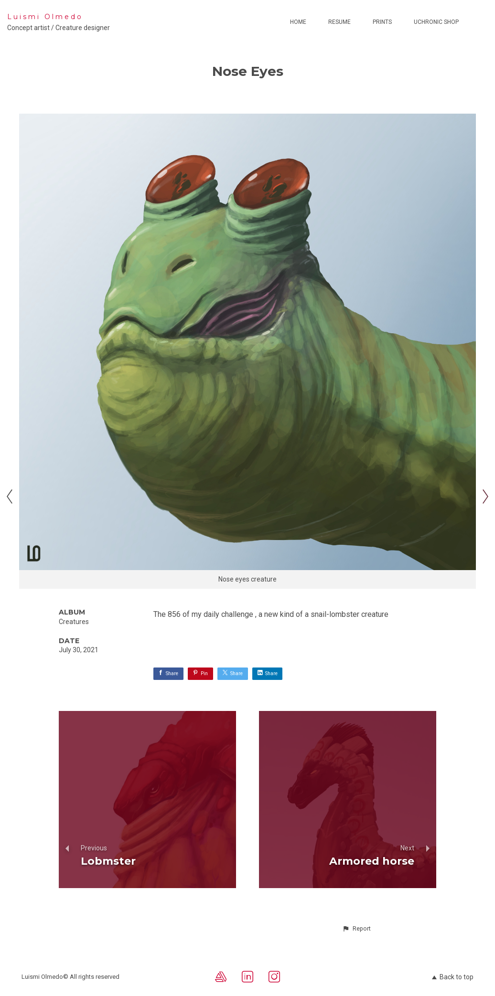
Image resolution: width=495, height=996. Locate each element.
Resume (339, 22)
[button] (356, 929)
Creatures (74, 621)
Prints (382, 22)
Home (298, 22)
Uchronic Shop (436, 22)
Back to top (452, 977)
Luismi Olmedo (45, 16)
